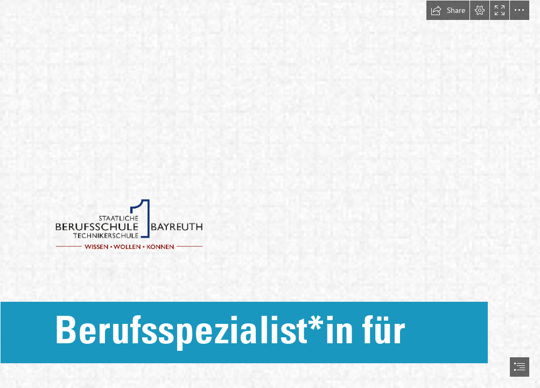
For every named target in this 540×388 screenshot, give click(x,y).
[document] (270, 194)
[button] (447, 10)
